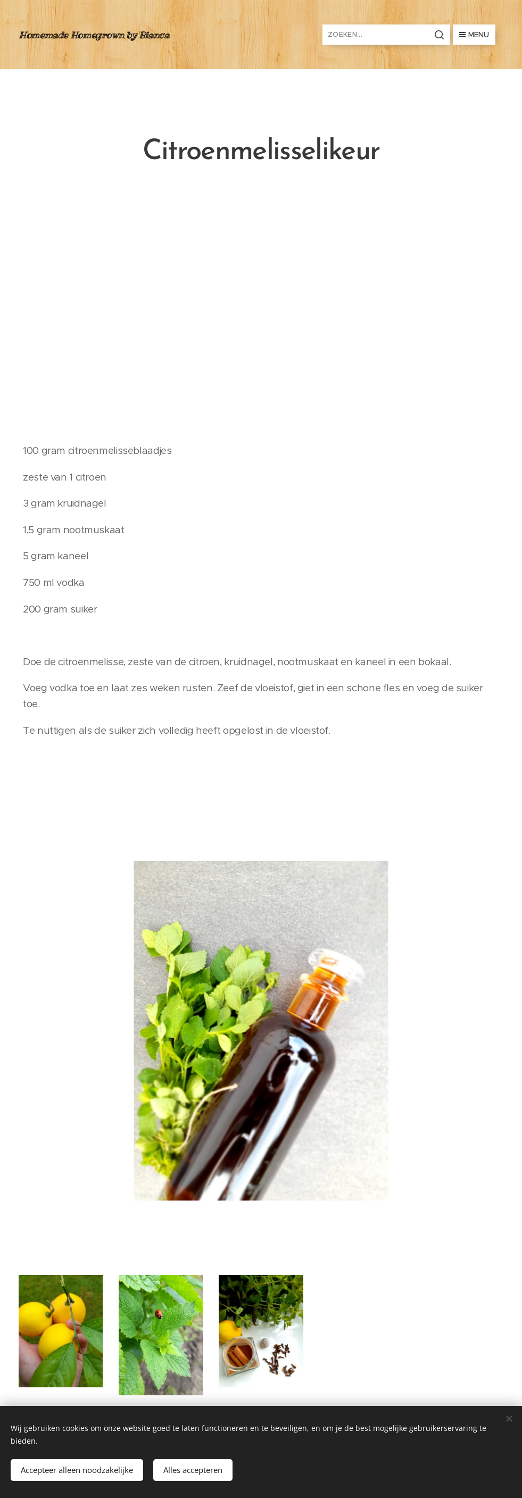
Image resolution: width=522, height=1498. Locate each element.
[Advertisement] (261, 308)
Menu (474, 34)
